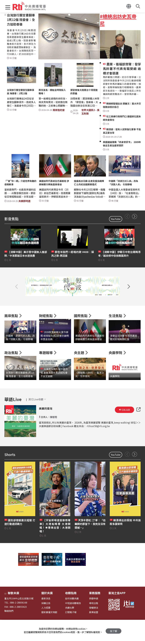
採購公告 (45, 613)
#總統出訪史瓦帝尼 (118, 20)
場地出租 (93, 613)
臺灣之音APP (116, 604)
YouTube (116, 219)
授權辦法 (93, 618)
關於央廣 (47, 604)
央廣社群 (69, 618)
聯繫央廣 (13, 604)
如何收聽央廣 (72, 609)
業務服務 (94, 604)
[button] (8, 8)
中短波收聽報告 (73, 613)
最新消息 (45, 609)
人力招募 (45, 618)
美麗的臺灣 (45, 419)
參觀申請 (93, 609)
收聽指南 (70, 604)
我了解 (113, 630)
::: (5, 14)
